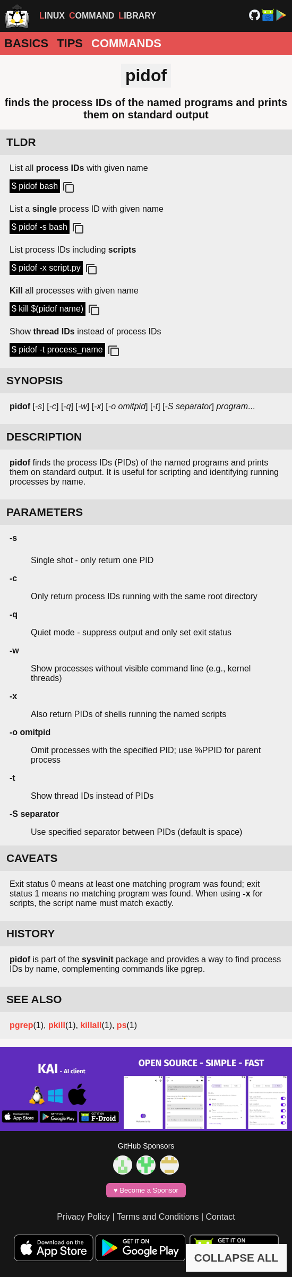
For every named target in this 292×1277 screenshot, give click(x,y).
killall (90, 1025)
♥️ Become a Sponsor (146, 1190)
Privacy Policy (83, 1216)
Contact (220, 1216)
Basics (26, 43)
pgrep (21, 1025)
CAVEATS (31, 858)
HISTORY (30, 933)
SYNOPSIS (34, 380)
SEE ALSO (34, 999)
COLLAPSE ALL (236, 1258)
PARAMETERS (44, 512)
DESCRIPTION (44, 436)
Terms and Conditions (158, 1216)
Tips (70, 43)
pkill (56, 1025)
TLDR (21, 142)
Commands (126, 43)
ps (122, 1025)
